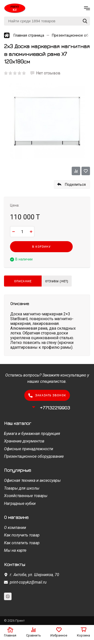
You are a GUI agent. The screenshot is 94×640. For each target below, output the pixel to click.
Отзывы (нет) (56, 281)
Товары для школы (21, 488)
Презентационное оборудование (34, 456)
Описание (23, 281)
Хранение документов (24, 441)
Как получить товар (22, 535)
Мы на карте (15, 550)
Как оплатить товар (22, 542)
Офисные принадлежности (28, 448)
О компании (15, 527)
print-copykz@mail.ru (28, 582)
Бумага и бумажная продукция (32, 433)
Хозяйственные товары (25, 495)
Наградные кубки (20, 503)
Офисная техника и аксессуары (32, 480)
